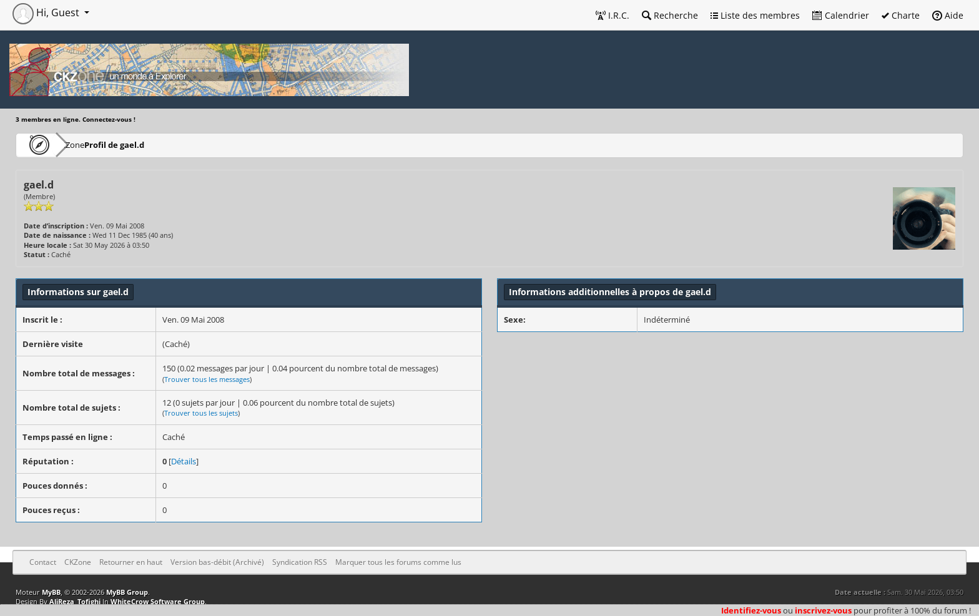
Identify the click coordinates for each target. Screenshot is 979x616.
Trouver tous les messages (207, 379)
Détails (183, 461)
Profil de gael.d (152, 144)
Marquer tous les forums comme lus (398, 562)
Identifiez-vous (751, 610)
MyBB (51, 592)
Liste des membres (755, 15)
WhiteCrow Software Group (158, 601)
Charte (901, 15)
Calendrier (840, 15)
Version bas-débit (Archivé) (217, 562)
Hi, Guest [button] (47, 12)
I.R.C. (612, 15)
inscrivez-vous (823, 610)
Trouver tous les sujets (201, 413)
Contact (42, 562)
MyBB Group (127, 592)
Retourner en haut (130, 562)
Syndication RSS (299, 562)
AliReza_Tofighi (75, 601)
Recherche (670, 15)
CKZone (87, 144)
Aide (947, 15)
